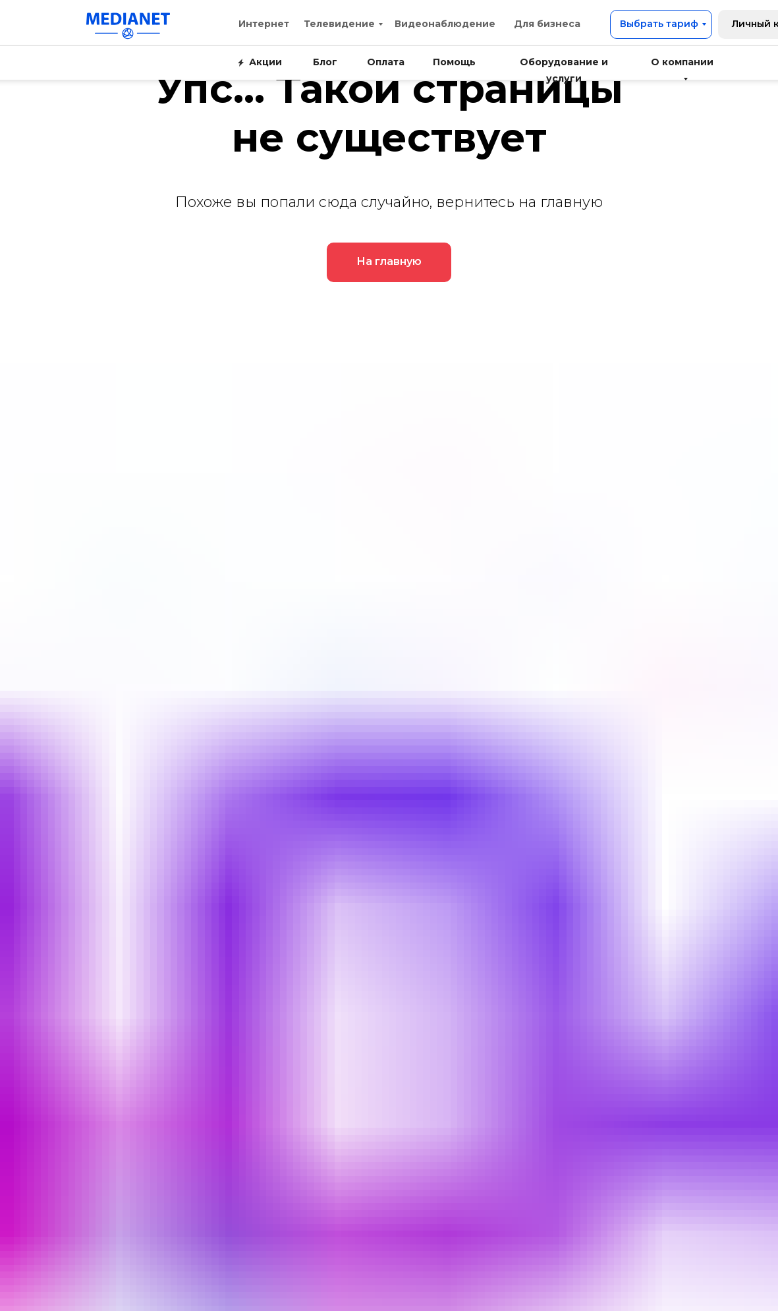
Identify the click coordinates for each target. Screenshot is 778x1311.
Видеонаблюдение (445, 24)
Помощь (454, 62)
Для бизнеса (547, 24)
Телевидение (339, 24)
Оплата (385, 62)
